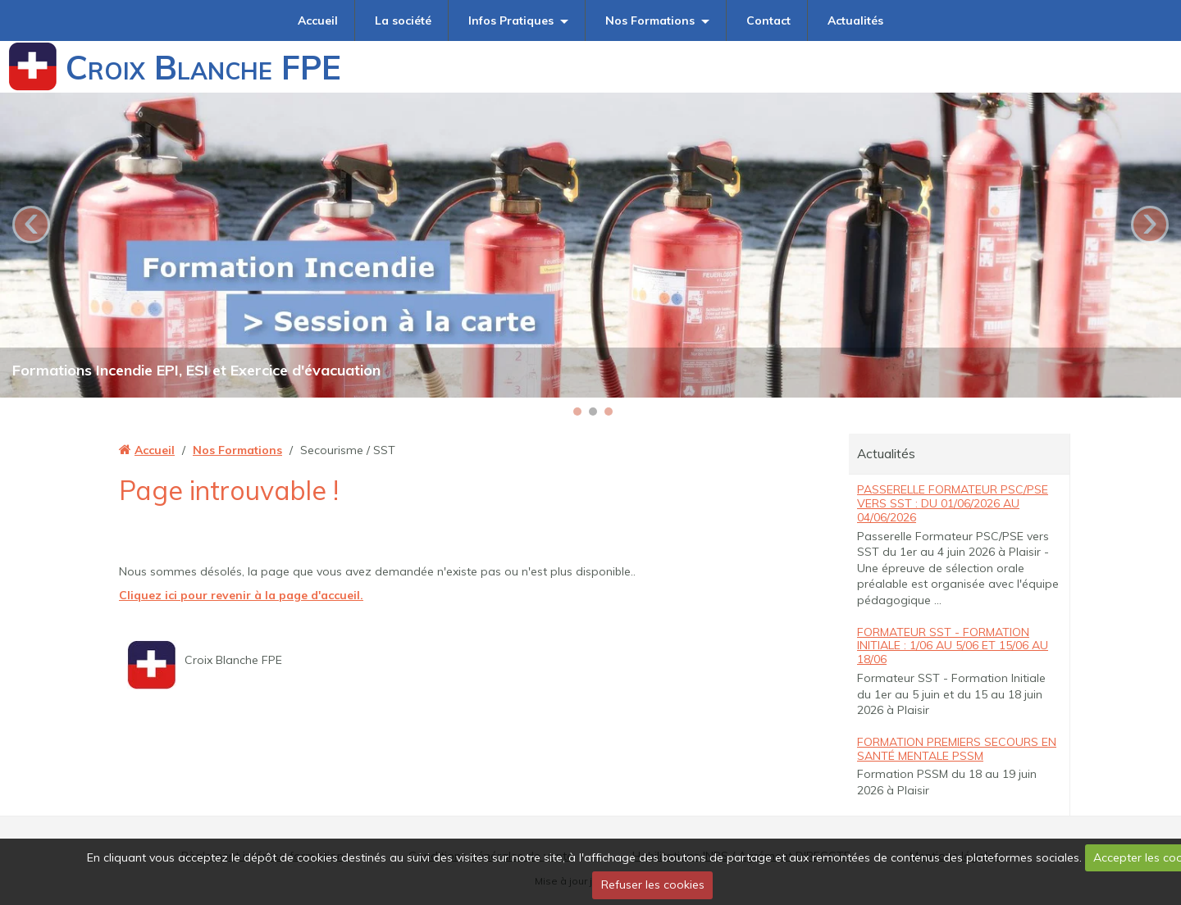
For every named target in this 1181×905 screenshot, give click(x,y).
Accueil (318, 20)
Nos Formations (650, 20)
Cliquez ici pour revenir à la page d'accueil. (241, 595)
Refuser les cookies (652, 884)
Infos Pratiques (511, 20)
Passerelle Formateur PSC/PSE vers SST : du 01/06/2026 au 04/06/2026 (952, 503)
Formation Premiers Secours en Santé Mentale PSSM (956, 748)
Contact (768, 20)
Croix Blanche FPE (203, 67)
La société (403, 20)
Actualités (855, 20)
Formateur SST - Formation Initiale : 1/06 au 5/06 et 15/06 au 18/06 (952, 646)
